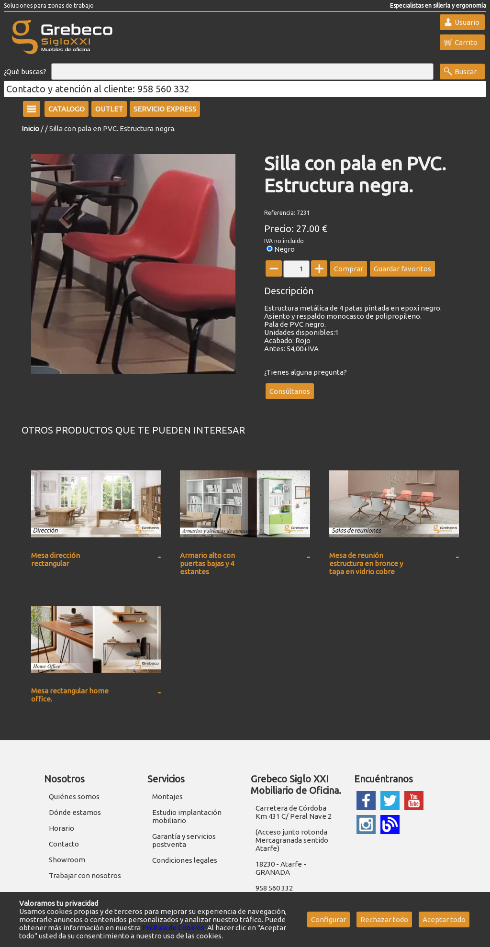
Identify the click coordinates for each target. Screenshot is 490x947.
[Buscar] (242, 71)
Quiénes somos (74, 796)
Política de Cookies (173, 928)
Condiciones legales (184, 860)
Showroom (67, 860)
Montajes (167, 796)
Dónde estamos (75, 812)
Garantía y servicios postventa (184, 840)
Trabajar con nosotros (85, 875)
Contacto (64, 844)
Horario (61, 828)
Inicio (30, 128)
